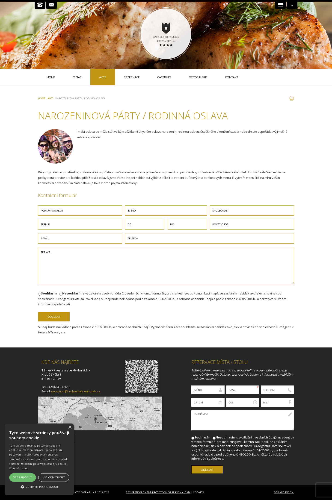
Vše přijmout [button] (22, 477)
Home (41, 98)
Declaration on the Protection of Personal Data (158, 492)
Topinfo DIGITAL (284, 492)
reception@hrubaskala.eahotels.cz (75, 391)
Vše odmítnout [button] (54, 477)
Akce (50, 98)
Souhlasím (49, 293)
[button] (39, 486)
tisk (291, 98)
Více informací (18, 468)
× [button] (69, 427)
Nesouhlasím (72, 293)
